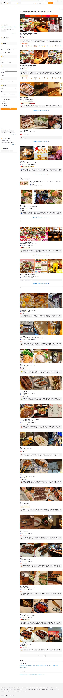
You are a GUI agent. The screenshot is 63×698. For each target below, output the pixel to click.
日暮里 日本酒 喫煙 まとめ (32, 674)
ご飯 (2, 132)
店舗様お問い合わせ (54, 687)
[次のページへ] (44, 656)
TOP (22, 16)
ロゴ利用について (13, 689)
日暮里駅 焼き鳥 (22, 665)
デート (6, 130)
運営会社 (5, 687)
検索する (9, 108)
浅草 (4, 29)
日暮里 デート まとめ (41, 674)
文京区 (2, 150)
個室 (4, 132)
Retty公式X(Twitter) (45, 689)
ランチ (2, 130)
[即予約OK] (26, 46)
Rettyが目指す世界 (12, 687)
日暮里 (7, 29)
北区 (8, 150)
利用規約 (18, 687)
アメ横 (7, 140)
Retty (2, 687)
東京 (4, 26)
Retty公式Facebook (37, 689)
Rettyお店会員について (4, 689)
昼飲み (13, 132)
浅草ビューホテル (4, 142)
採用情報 (51, 689)
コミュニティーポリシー (29, 689)
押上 (10, 29)
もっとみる (12, 134)
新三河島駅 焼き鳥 (43, 665)
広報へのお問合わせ (46, 687)
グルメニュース (32, 687)
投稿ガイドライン (20, 689)
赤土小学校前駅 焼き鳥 (23, 667)
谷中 (9, 140)
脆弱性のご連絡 (39, 687)
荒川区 (11, 150)
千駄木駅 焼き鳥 (49, 665)
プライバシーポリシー (24, 687)
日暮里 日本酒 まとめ (23, 674)
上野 (2, 29)
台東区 (6, 150)
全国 (2, 26)
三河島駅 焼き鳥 (36, 665)
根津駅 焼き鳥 (55, 665)
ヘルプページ (57, 689)
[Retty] (3, 3)
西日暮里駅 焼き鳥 (29, 665)
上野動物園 (3, 140)
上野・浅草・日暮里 (9, 26)
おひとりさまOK (9, 132)
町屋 (12, 29)
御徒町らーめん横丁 (10, 142)
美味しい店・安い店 (10, 130)
